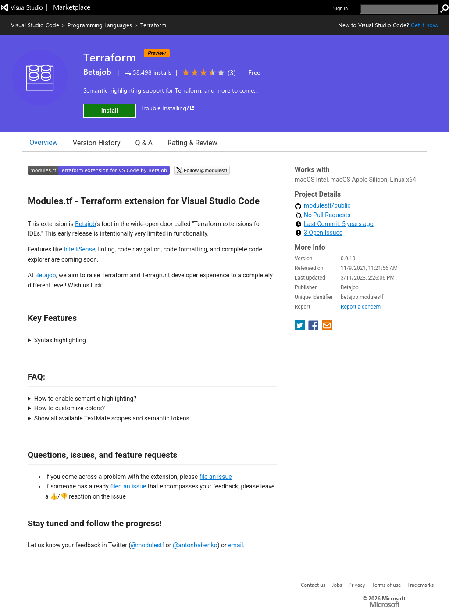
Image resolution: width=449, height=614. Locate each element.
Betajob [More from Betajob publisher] (97, 71)
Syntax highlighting (60, 340)
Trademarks (420, 584)
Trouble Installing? (167, 108)
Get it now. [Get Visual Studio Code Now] (424, 25)
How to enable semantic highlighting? (85, 398)
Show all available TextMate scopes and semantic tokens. (112, 418)
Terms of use (386, 584)
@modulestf (147, 545)
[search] (399, 9)
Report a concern (361, 307)
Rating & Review (192, 143)
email (235, 545)
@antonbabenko (195, 545)
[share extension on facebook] (314, 328)
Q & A (144, 143)
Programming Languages (100, 25)
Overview (43, 142)
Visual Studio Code (35, 25)
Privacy (357, 584)
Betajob (85, 223)
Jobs (337, 584)
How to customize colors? (69, 408)
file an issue (216, 476)
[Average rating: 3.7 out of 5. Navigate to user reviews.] (207, 73)
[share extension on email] (327, 328)
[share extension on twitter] (300, 328)
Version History (97, 143)
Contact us (313, 584)
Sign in (340, 8)
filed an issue (128, 486)
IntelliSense (79, 249)
